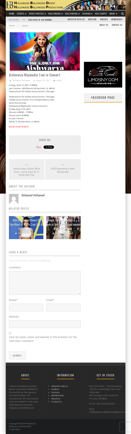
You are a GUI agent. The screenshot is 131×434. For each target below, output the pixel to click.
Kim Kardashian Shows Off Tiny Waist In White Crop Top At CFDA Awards (26, 224)
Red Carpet (101, 13)
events (59, 80)
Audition (92, 19)
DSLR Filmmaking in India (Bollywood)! (63, 170)
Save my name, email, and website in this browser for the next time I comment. (43, 339)
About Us (104, 25)
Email (50, 300)
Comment (15, 267)
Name (13, 300)
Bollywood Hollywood (21, 80)
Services (104, 19)
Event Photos (36, 13)
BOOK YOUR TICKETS (19, 126)
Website (14, 316)
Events (20, 13)
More (112, 13)
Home (12, 13)
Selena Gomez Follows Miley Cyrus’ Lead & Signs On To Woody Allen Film (26, 171)
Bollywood (71, 13)
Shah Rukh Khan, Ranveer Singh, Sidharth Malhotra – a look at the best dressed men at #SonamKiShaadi (63, 222)
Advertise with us (76, 19)
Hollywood (54, 13)
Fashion (86, 13)
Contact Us (117, 25)
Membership (116, 19)
